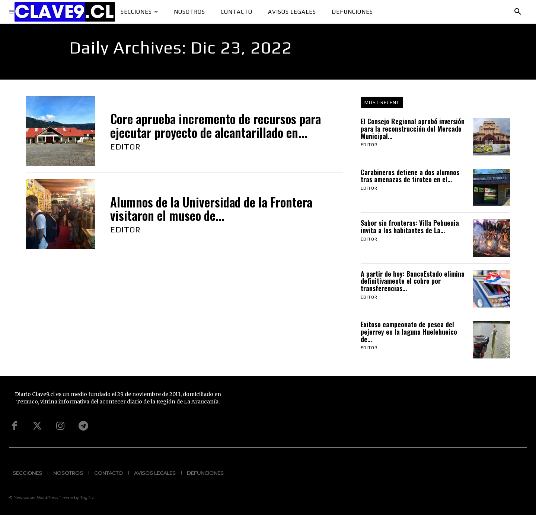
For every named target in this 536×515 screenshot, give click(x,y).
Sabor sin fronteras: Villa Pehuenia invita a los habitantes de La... (410, 226)
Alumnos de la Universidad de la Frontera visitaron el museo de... (211, 209)
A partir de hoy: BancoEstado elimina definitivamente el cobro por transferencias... (413, 281)
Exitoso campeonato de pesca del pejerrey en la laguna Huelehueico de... (409, 331)
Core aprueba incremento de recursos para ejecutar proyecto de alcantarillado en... (215, 125)
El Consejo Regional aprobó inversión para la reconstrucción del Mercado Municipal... (413, 128)
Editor (125, 146)
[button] (518, 12)
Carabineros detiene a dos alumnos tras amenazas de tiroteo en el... (410, 175)
